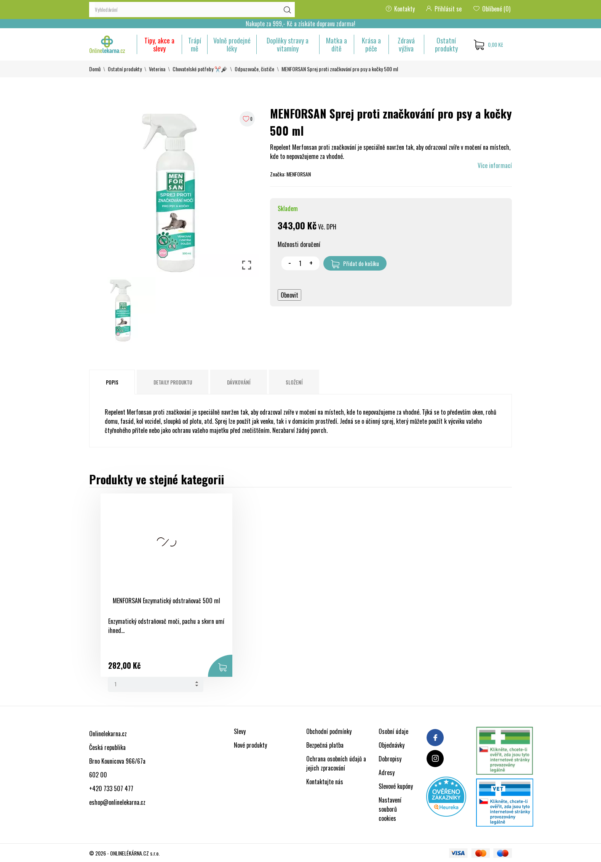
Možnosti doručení (299, 244)
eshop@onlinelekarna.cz (117, 802)
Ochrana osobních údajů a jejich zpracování (336, 763)
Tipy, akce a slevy (159, 44)
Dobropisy (390, 758)
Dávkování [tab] (239, 382)
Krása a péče (371, 44)
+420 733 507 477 (111, 788)
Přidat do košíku (355, 263)
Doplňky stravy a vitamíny (287, 44)
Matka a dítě (336, 44)
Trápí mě (194, 44)
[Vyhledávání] (192, 9)
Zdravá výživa (406, 44)
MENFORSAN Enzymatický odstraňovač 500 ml (140, 604)
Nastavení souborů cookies (390, 809)
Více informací (495, 165)
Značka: (277, 174)
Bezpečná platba (325, 745)
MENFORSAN (298, 174)
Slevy (240, 731)
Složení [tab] (294, 382)
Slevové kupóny (396, 786)
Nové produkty (250, 745)
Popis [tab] (112, 382)
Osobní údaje (393, 731)
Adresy (387, 772)
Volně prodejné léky (232, 44)
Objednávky (391, 745)
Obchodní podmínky (329, 731)
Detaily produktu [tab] (172, 382)
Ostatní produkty (446, 44)
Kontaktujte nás (324, 781)
